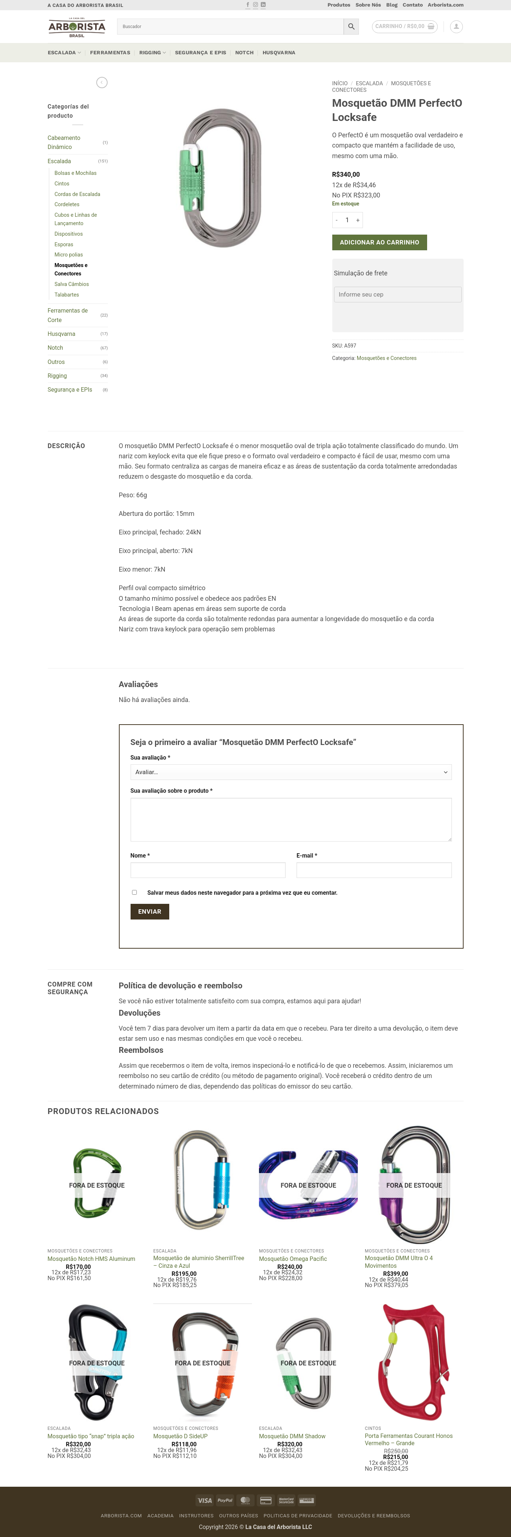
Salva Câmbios (72, 284)
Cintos (62, 184)
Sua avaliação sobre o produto (172, 790)
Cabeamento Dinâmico (64, 142)
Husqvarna (279, 52)
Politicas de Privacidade (298, 1515)
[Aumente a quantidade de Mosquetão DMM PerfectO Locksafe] (358, 220)
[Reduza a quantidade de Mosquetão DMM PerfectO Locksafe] (336, 220)
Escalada (64, 52)
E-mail (307, 855)
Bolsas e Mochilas (76, 173)
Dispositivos (69, 234)
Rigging (152, 52)
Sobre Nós (368, 5)
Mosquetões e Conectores (71, 269)
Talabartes (67, 295)
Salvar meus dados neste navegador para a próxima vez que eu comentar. (242, 892)
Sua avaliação (150, 757)
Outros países (238, 1515)
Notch (244, 52)
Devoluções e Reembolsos (374, 1515)
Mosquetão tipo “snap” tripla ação (90, 1436)
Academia (160, 1515)
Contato (413, 5)
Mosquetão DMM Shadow (292, 1436)
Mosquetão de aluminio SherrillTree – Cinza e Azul (198, 1262)
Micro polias (69, 255)
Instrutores (196, 1515)
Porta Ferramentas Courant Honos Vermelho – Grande (409, 1439)
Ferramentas (110, 52)
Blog (392, 5)
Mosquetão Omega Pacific (293, 1258)
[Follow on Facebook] (247, 5)
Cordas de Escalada (78, 194)
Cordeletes (67, 204)
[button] (405, 26)
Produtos (339, 5)
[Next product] (102, 82)
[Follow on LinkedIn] (263, 5)
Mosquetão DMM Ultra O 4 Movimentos (399, 1262)
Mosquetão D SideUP (180, 1436)
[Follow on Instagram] (255, 5)
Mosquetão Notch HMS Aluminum (91, 1258)
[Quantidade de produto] (347, 220)
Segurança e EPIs (201, 52)
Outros (56, 361)
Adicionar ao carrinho (379, 242)
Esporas (64, 244)
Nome (140, 855)
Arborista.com (446, 5)
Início (340, 83)
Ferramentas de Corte (68, 315)
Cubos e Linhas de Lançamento (76, 219)
